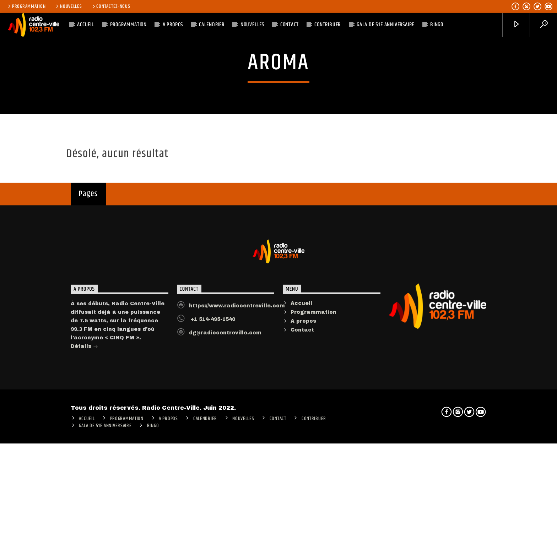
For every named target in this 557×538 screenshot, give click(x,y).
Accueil (301, 449)
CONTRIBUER (327, 24)
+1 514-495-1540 (212, 465)
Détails (84, 493)
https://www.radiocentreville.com (237, 452)
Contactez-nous (110, 6)
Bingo (436, 24)
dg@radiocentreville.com (225, 479)
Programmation (26, 6)
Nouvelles (68, 6)
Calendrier (212, 24)
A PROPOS (173, 24)
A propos (303, 467)
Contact (289, 24)
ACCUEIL (85, 24)
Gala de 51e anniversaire (385, 24)
